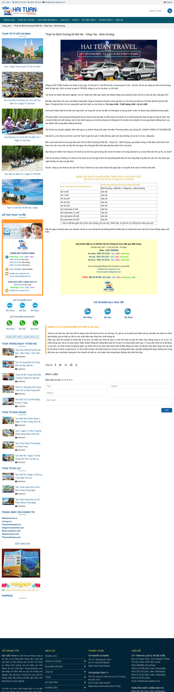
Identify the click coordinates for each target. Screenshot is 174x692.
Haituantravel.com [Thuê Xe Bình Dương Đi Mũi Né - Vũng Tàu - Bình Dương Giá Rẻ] (10, 534)
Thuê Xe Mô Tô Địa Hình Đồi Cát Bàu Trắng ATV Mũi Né (28, 376)
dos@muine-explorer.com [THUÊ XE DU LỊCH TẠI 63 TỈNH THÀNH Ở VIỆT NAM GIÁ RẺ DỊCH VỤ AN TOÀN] (19, 290)
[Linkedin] (65, 365)
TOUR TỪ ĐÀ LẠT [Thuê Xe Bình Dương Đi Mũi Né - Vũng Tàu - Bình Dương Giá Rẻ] (11, 468)
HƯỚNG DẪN (106, 20)
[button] (168, 2)
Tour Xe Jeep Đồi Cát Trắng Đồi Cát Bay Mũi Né (27, 364)
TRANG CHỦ (9, 20)
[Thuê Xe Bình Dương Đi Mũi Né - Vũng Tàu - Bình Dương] (19, 10)
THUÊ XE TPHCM (26, 20)
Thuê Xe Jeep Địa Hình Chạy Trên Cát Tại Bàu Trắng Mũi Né (28, 389)
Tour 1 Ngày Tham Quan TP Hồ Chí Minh (22, 67)
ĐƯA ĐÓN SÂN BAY (48, 20)
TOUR (75, 20)
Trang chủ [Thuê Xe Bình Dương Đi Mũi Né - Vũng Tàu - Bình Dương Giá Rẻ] (6, 26)
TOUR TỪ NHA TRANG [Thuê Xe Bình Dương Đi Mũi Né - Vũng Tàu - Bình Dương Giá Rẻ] (14, 412)
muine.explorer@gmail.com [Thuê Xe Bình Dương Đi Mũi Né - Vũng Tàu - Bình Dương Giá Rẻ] (109, 272)
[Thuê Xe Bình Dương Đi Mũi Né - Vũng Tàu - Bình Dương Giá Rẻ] (103, 257)
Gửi (166, 410)
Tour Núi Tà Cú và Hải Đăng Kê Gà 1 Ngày (27, 401)
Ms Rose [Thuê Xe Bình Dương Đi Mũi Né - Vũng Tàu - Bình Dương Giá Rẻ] (128, 317)
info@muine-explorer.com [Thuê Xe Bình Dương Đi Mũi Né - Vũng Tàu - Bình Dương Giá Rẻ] (54, 2)
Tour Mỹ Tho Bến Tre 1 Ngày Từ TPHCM (22, 174)
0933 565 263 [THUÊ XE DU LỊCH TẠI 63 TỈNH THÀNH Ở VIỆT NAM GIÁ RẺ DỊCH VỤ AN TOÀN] (19, 285)
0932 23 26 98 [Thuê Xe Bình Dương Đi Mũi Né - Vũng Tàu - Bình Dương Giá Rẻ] (19, 2)
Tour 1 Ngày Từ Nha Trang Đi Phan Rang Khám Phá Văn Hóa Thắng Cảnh (28, 433)
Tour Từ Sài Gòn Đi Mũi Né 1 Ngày (22, 208)
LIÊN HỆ (119, 20)
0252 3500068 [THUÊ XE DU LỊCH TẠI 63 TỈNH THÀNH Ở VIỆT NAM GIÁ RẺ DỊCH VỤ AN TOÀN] (15, 269)
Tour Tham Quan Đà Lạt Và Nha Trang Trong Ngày (27, 488)
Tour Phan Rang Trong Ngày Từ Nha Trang (27, 445)
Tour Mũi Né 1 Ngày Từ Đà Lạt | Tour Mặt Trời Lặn (28, 476)
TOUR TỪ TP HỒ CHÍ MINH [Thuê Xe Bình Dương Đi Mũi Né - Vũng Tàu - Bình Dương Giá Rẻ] (16, 33)
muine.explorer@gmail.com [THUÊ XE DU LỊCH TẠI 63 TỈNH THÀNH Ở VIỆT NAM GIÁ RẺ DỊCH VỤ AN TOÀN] (20, 276)
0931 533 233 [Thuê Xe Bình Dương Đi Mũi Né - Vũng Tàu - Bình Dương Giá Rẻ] (34, 2)
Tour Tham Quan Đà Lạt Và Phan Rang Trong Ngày (27, 501)
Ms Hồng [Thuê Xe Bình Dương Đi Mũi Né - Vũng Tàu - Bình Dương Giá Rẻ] (88, 317)
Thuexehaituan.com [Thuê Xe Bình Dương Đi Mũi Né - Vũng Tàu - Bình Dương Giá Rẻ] (11, 537)
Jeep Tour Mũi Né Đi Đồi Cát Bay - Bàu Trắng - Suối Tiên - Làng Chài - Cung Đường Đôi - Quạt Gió (28, 352)
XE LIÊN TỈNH (89, 20)
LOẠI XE (65, 20)
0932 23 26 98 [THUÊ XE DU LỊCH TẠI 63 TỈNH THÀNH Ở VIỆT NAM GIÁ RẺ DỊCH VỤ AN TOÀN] (15, 262)
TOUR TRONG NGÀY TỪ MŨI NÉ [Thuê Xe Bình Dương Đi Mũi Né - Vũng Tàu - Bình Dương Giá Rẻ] (19, 343)
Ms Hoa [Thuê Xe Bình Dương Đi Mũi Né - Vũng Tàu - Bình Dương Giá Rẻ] (107, 317)
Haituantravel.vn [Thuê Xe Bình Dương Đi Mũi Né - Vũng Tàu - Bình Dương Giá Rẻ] (9, 518)
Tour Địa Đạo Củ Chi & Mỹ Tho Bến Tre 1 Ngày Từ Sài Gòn (22, 138)
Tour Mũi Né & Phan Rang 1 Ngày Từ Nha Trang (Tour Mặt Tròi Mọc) (28, 420)
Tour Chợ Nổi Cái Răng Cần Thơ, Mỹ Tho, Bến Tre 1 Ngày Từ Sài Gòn (22, 102)
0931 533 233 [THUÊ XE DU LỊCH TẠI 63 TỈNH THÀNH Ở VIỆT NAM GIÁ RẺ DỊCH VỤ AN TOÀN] (15, 259)
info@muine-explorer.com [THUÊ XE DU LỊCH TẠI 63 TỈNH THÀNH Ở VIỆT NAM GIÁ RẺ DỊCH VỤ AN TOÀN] (19, 273)
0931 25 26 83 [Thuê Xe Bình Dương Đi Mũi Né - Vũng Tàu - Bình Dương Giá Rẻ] (103, 260)
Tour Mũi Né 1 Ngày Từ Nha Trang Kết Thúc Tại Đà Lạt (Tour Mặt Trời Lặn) (27, 457)
